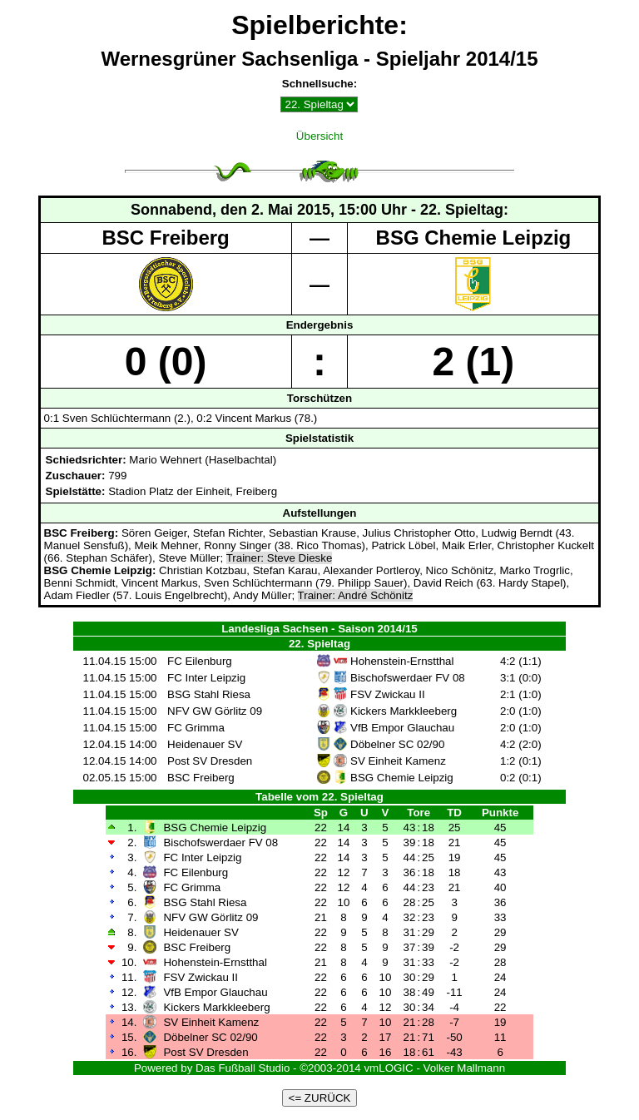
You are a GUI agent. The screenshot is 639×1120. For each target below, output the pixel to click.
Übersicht (319, 136)
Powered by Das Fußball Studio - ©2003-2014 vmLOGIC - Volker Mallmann (319, 1068)
